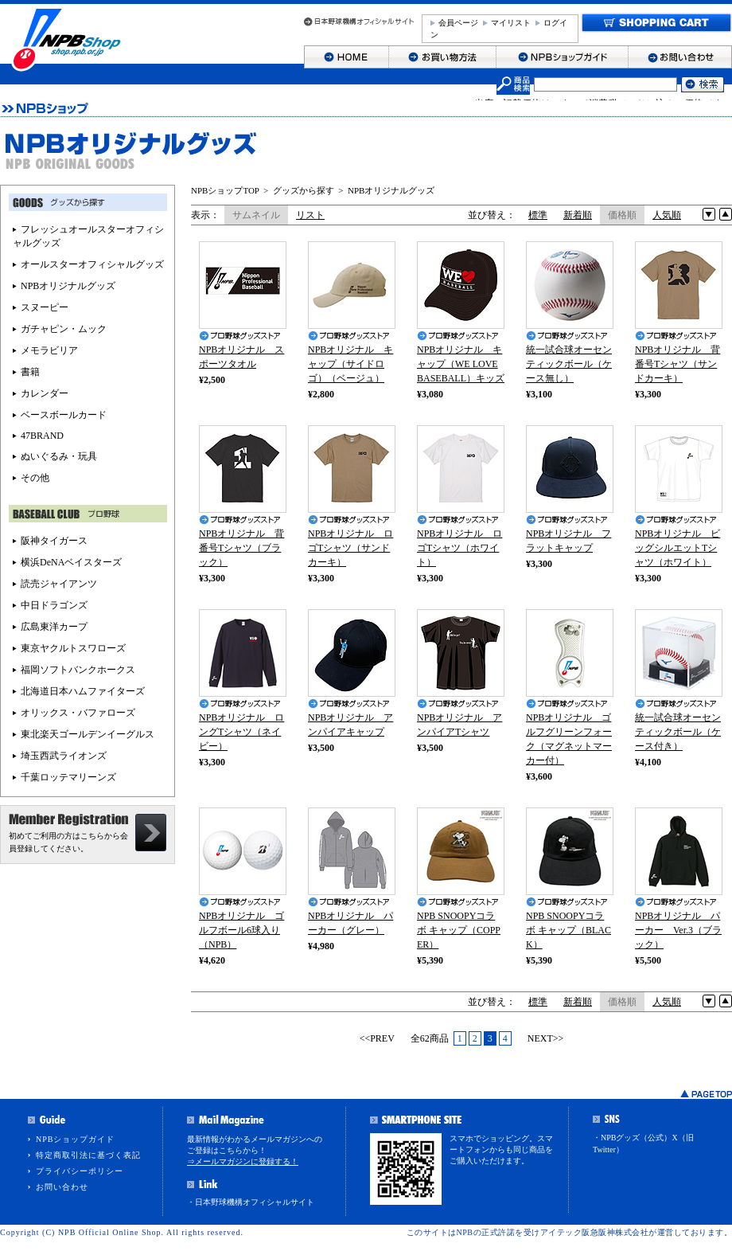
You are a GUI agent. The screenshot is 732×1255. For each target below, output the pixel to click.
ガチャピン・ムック (64, 328)
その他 (35, 477)
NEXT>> (546, 1038)
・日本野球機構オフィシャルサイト (250, 1202)
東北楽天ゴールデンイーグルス (87, 734)
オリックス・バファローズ (78, 712)
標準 (537, 215)
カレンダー (44, 393)
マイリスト (511, 22)
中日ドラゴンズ (54, 605)
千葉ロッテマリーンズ (68, 777)
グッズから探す (303, 190)
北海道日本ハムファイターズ (83, 691)
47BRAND (42, 435)
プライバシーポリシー (79, 1171)
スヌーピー (44, 307)
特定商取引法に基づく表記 (88, 1155)
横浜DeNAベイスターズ (71, 562)
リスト (310, 215)
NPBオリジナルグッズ (391, 190)
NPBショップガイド (75, 1139)
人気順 (666, 215)
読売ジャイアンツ (59, 583)
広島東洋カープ (54, 626)
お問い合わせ (62, 1187)
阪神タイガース (54, 540)
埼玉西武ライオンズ (64, 755)
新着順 (577, 215)
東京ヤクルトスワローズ (73, 648)
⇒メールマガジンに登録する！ (242, 1161)
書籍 (30, 371)
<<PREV (377, 1038)
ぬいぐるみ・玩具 (59, 456)
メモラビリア (49, 350)
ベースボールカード (64, 414)
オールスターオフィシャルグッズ (92, 264)
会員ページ (458, 22)
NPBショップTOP (225, 190)
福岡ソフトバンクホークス (78, 669)
